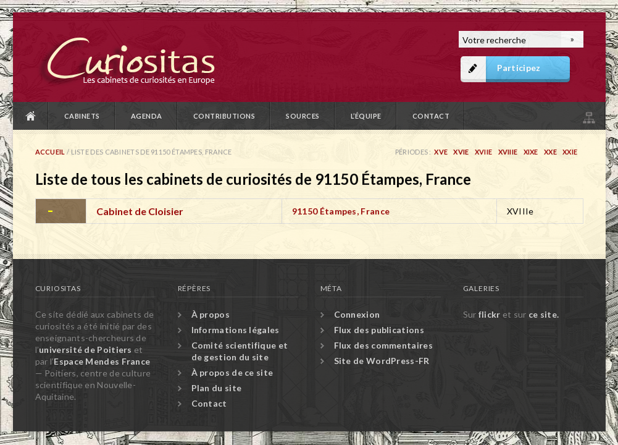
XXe (550, 152)
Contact (431, 116)
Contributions (224, 116)
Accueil (31, 116)
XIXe (531, 152)
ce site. (543, 314)
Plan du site (588, 116)
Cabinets (82, 116)
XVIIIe (508, 152)
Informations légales (235, 329)
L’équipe (366, 116)
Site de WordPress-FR (382, 360)
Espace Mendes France (102, 361)
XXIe (569, 152)
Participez (519, 67)
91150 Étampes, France (341, 211)
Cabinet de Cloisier (139, 211)
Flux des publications (379, 329)
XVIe (461, 152)
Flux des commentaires (383, 345)
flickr (489, 314)
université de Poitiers (85, 349)
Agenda (146, 116)
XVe (441, 152)
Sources (303, 116)
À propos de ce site (232, 372)
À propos (210, 314)
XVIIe (484, 152)
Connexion (357, 314)
